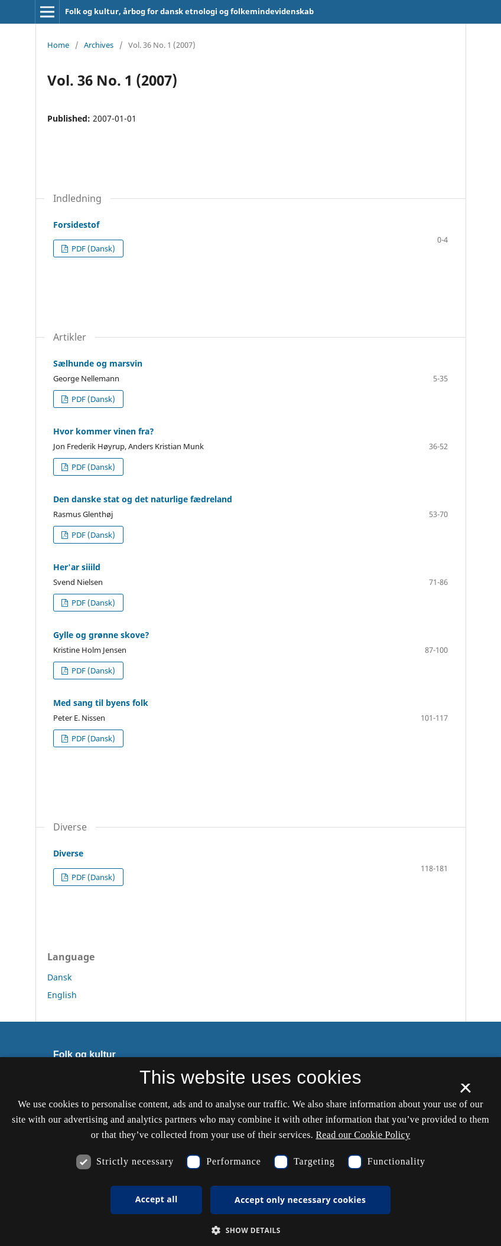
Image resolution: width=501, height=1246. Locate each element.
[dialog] (250, 1151)
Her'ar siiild (76, 567)
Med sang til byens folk (100, 702)
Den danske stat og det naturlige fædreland (142, 499)
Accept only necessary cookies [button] (300, 1199)
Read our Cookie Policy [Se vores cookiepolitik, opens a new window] (362, 1135)
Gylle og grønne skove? (101, 634)
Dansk (59, 977)
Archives (98, 45)
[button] (250, 1230)
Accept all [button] (156, 1199)
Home (58, 45)
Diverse (68, 853)
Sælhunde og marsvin (97, 363)
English (62, 994)
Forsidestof (76, 224)
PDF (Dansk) (92, 248)
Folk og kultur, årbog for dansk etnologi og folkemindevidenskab (189, 11)
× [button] (465, 1092)
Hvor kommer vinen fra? (103, 431)
